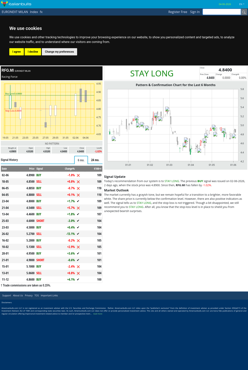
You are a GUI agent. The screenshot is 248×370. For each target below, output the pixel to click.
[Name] (244, 12)
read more (97, 313)
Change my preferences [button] (59, 51)
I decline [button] (33, 51)
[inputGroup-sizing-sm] (222, 12)
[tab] (81, 160)
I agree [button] (16, 51)
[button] (243, 4)
